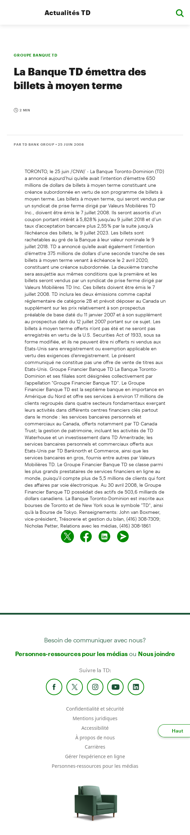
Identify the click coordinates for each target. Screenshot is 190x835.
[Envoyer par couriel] (123, 536)
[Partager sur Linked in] (104, 536)
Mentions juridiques (95, 718)
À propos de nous (95, 737)
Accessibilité (95, 728)
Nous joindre (156, 653)
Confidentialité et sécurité (95, 708)
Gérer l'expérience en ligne (95, 756)
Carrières (95, 746)
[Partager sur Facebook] (86, 536)
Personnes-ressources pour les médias (71, 653)
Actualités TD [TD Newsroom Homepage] (67, 12)
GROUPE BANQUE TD (36, 55)
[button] (180, 12)
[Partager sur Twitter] (67, 536)
